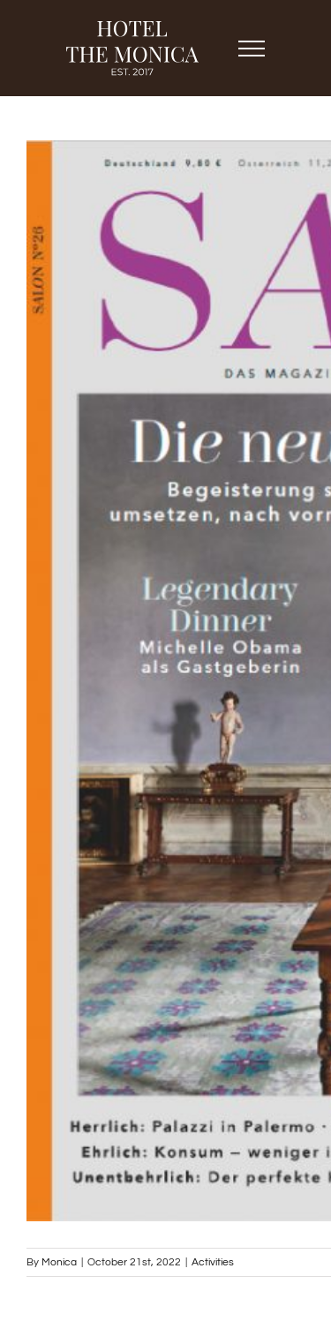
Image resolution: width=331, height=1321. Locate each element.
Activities (213, 1262)
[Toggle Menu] (252, 48)
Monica (59, 1262)
